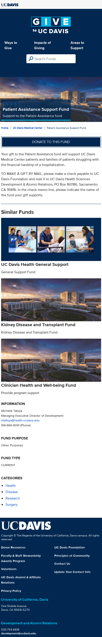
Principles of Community (72, 555)
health (11, 485)
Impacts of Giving (42, 45)
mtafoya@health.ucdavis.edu (20, 420)
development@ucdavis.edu (18, 633)
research (13, 498)
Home (4, 128)
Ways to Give (10, 45)
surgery (12, 504)
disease (12, 491)
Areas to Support (77, 45)
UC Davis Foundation (69, 547)
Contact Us (62, 563)
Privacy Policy (11, 590)
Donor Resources (13, 547)
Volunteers (9, 569)
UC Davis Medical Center (27, 128)
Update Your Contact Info (72, 572)
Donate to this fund (51, 141)
